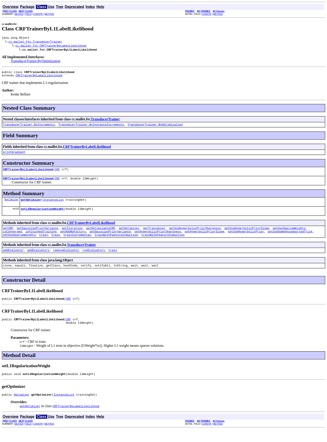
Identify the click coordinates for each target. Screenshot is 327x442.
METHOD (49, 14)
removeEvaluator (66, 259)
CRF (57, 173)
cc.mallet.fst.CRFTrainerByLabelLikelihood (51, 46)
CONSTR (38, 14)
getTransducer (154, 235)
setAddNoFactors (73, 239)
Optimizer (11, 205)
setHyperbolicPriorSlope (204, 239)
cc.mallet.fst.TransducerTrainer (35, 42)
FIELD (28, 14)
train (43, 243)
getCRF (8, 235)
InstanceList (53, 205)
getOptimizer (31, 205)
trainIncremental (77, 243)
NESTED (18, 14)
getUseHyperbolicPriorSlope (246, 235)
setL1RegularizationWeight (42, 215)
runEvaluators (93, 259)
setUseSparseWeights (19, 243)
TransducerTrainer (105, 121)
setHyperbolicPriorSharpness (157, 239)
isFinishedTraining (40, 239)
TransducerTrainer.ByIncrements (29, 127)
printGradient (14, 155)
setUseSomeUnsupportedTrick (290, 239)
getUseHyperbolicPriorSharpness (195, 235)
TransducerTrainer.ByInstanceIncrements (91, 127)
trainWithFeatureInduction (116, 243)
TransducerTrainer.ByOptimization (35, 61)
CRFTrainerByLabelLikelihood (39, 77)
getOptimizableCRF (100, 235)
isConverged (12, 239)
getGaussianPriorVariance (37, 235)
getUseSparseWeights (289, 235)
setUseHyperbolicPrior (246, 239)
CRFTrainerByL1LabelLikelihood (28, 173)
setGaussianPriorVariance (110, 239)
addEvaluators (38, 259)
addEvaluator (13, 259)
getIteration (72, 235)
